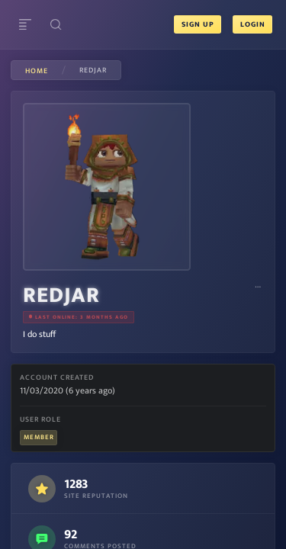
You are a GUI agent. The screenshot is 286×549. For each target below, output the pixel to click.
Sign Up (198, 24)
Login (252, 24)
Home (36, 71)
